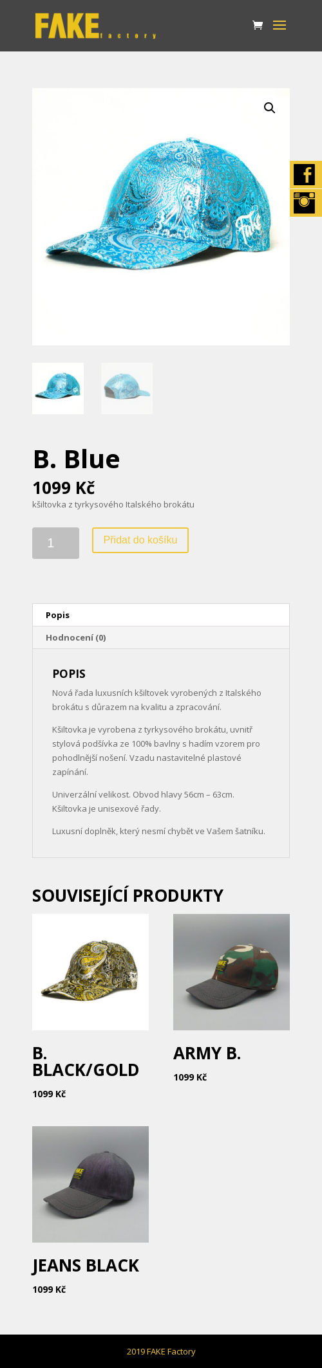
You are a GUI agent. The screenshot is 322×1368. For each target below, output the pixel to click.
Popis (58, 615)
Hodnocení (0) (76, 637)
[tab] (161, 615)
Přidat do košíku (141, 539)
